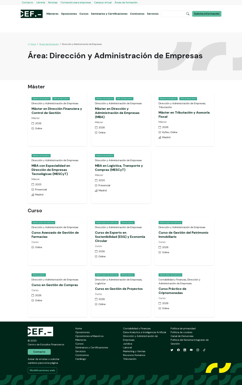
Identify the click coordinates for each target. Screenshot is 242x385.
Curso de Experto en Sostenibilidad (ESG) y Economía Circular (120, 236)
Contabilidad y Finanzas (137, 328)
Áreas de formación (126, 2)
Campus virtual (102, 2)
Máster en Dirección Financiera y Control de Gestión (57, 111)
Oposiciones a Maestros (89, 336)
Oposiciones (69, 13)
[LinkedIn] (184, 350)
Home (78, 328)
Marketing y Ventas (134, 351)
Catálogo (80, 359)
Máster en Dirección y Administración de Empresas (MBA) (117, 113)
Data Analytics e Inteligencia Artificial (144, 332)
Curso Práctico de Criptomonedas (172, 291)
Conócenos (137, 13)
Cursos (83, 13)
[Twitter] (172, 350)
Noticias (53, 2)
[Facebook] (178, 350)
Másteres (52, 13)
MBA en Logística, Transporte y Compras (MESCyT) (119, 168)
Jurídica (127, 343)
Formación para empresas (76, 2)
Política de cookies (181, 332)
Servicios (153, 13)
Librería (40, 2)
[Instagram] (197, 350)
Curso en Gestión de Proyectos (119, 289)
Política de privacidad (183, 328)
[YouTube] (191, 350)
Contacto (27, 2)
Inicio (32, 44)
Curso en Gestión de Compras (55, 285)
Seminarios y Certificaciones (109, 13)
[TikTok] (204, 350)
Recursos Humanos (134, 355)
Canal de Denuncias (182, 336)
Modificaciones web (42, 370)
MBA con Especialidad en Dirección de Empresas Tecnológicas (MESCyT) (51, 170)
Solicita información (206, 13)
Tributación (129, 359)
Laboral (127, 347)
